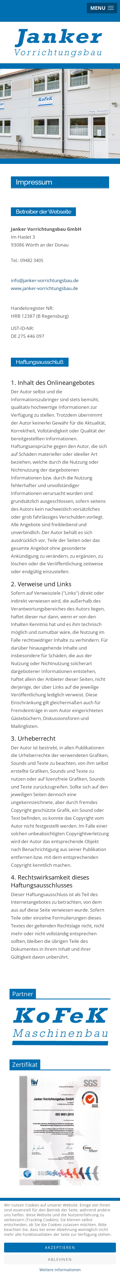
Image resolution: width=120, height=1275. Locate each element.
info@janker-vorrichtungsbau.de (45, 280)
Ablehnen (60, 1259)
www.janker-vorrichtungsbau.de (44, 288)
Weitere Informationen (60, 1269)
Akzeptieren (60, 1247)
